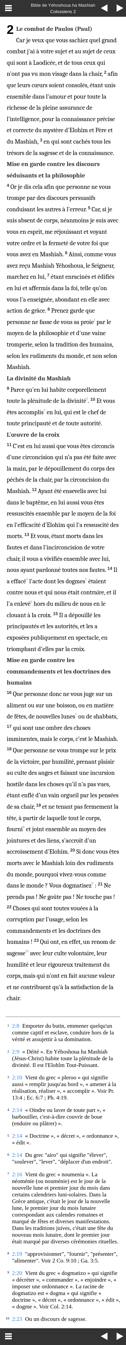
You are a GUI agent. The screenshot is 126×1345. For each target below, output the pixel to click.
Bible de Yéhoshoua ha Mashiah (63, 5)
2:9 (15, 1051)
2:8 (15, 1026)
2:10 (17, 1077)
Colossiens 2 (63, 11)
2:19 (17, 1254)
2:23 (17, 1319)
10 (27, 951)
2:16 (17, 1174)
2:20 (17, 1273)
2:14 (17, 1110)
